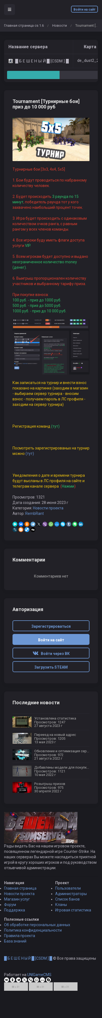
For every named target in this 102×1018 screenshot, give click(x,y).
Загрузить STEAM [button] (51, 667)
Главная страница (20, 900)
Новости (59, 25)
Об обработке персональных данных (37, 936)
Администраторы (71, 905)
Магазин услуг (17, 911)
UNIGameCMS (39, 986)
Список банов (67, 911)
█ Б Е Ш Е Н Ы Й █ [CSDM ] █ (28, 970)
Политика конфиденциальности (33, 942)
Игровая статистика (73, 922)
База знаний (15, 953)
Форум (10, 916)
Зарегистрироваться (51, 626)
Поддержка (14, 922)
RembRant (34, 513)
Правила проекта (19, 947)
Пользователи (68, 900)
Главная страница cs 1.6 (24, 25)
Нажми (68, 486)
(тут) (30, 453)
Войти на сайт (84, 9)
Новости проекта (48, 508)
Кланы (61, 916)
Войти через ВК (51, 653)
